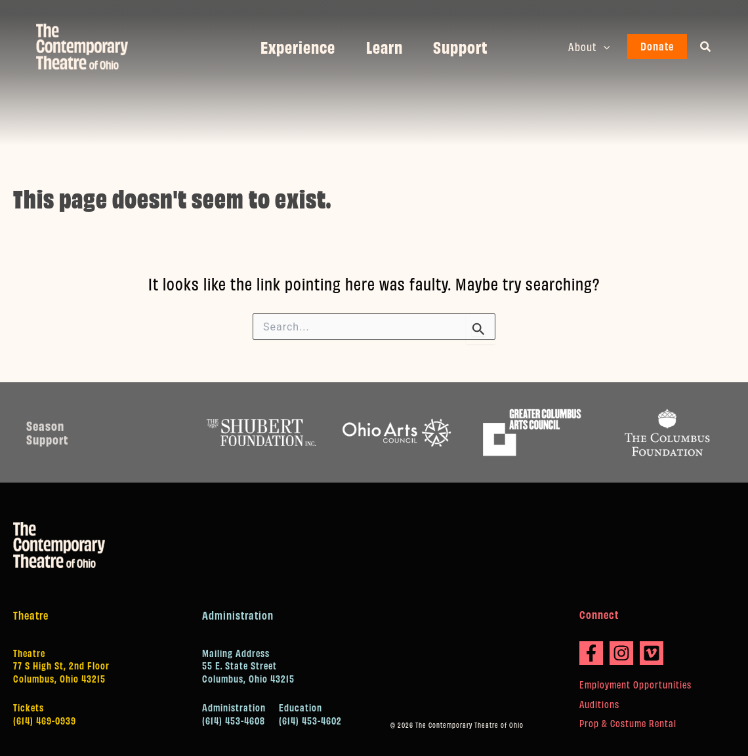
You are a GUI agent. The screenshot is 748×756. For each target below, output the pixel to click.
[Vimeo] (651, 653)
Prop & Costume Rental (627, 723)
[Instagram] (621, 653)
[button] (603, 46)
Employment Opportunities (635, 684)
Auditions (599, 704)
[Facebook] (591, 653)
